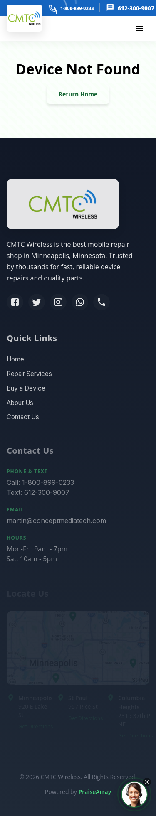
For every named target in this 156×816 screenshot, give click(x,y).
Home (15, 361)
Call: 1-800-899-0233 (40, 485)
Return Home (78, 94)
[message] (109, 8)
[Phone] (101, 303)
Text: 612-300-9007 (38, 495)
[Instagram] (58, 303)
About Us (20, 404)
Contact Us (23, 419)
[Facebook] (15, 303)
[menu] (139, 29)
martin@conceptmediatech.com (56, 523)
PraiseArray (95, 792)
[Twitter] (36, 303)
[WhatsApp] (80, 303)
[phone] (52, 8)
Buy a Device (26, 390)
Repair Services (29, 376)
